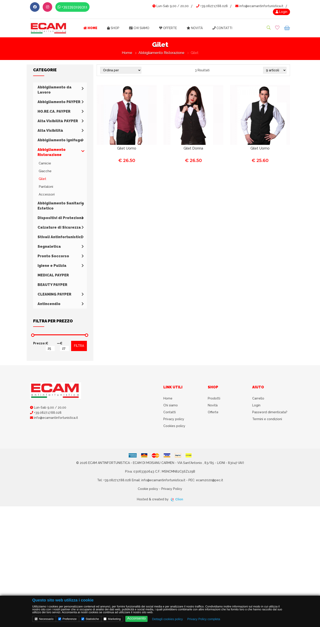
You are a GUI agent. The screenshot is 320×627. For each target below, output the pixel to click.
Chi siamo (139, 28)
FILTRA (79, 345)
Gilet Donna (193, 148)
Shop (113, 28)
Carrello (258, 398)
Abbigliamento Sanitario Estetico (61, 205)
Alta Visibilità (50, 130)
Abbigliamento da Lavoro (55, 89)
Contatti (222, 28)
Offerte (168, 28)
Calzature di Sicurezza (59, 227)
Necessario (44, 619)
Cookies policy (174, 426)
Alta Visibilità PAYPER (58, 121)
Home (90, 28)
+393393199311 (72, 7)
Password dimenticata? (269, 412)
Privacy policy (173, 419)
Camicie (45, 163)
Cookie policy (148, 489)
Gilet (42, 179)
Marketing (112, 619)
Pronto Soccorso (53, 256)
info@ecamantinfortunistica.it (259, 6)
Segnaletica (49, 246)
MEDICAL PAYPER (53, 275)
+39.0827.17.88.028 (212, 6)
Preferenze (67, 619)
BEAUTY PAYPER (52, 285)
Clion (179, 499)
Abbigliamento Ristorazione (161, 53)
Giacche (45, 171)
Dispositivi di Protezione (61, 218)
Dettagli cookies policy (167, 619)
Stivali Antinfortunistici (60, 237)
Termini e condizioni (267, 419)
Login (281, 12)
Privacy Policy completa (203, 619)
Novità (195, 28)
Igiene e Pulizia (52, 266)
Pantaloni (46, 187)
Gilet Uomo (126, 148)
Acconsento (136, 618)
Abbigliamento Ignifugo (60, 140)
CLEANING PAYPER (54, 294)
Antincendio (49, 304)
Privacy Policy (171, 489)
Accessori (47, 194)
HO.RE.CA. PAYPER (54, 111)
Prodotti (214, 398)
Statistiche (90, 619)
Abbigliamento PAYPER (59, 102)
